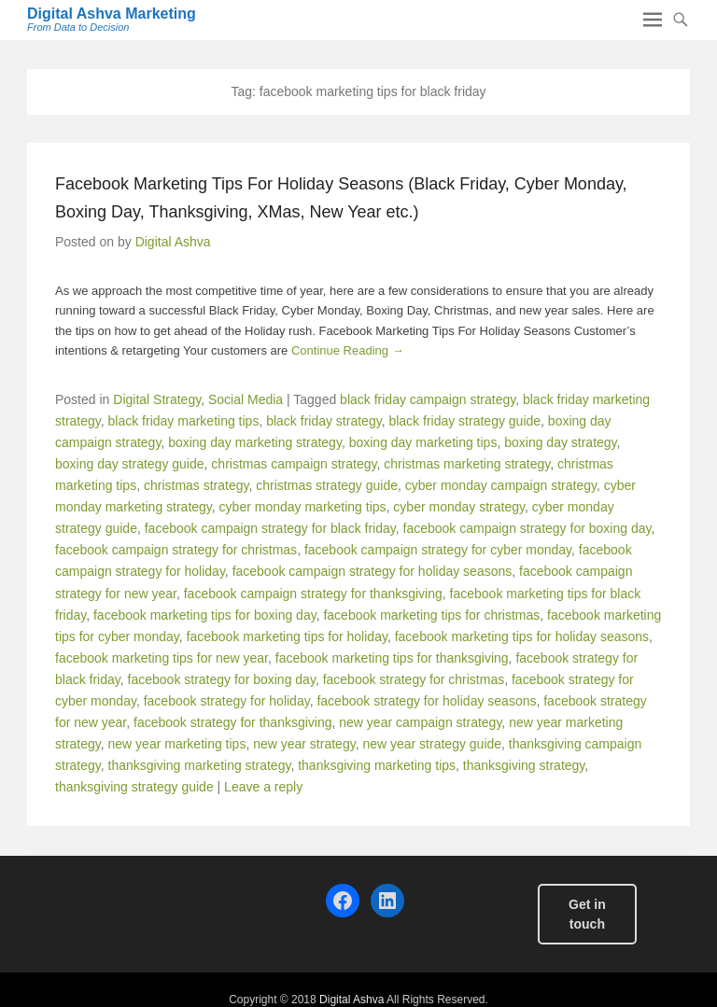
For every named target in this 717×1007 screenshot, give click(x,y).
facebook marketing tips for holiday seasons (522, 636)
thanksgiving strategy (523, 765)
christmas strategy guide (327, 485)
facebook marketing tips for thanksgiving (392, 657)
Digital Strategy (157, 399)
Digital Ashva (173, 241)
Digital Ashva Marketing (111, 13)
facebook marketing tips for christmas (431, 615)
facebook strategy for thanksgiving (232, 722)
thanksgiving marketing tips (377, 765)
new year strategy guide (431, 743)
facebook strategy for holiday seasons (426, 700)
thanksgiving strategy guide (134, 786)
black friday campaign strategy (427, 399)
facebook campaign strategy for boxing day (527, 528)
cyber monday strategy (459, 506)
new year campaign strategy (420, 722)
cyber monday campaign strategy (501, 485)
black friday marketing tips (184, 420)
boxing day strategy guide (129, 463)
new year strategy (304, 743)
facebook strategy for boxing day (222, 679)
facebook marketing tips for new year (161, 657)
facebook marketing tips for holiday (287, 636)
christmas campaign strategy (293, 463)
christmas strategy (196, 485)
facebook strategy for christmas (414, 679)
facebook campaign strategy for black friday (270, 528)
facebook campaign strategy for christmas (176, 549)
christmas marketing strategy (467, 463)
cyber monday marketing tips (303, 506)
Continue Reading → (347, 350)
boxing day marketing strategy (255, 442)
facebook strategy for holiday (227, 700)
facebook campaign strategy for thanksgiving (313, 593)
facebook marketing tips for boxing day (204, 615)
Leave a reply (263, 786)
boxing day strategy (560, 442)
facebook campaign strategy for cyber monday (437, 549)
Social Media (245, 399)
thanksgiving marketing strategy (199, 765)
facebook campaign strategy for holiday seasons (372, 571)
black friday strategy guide (464, 420)
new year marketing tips (177, 743)
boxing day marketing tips (423, 442)
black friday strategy (323, 420)
